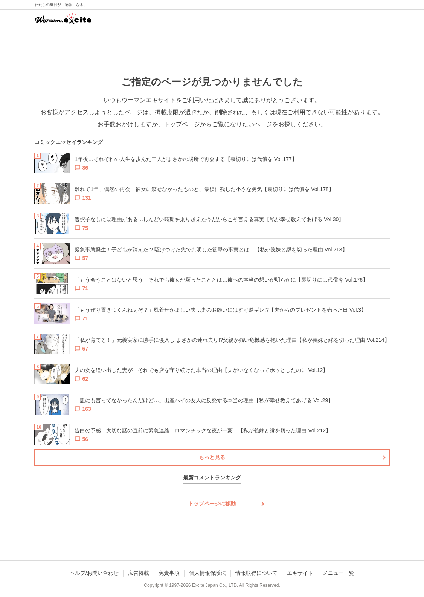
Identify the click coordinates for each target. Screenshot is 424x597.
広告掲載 (138, 573)
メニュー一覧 (338, 573)
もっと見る (212, 457)
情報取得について (256, 573)
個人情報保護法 (207, 573)
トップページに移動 (212, 504)
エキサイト (300, 573)
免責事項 (169, 573)
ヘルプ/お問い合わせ (94, 573)
